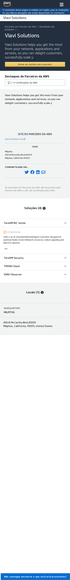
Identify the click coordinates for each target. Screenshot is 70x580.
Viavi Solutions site (15, 139)
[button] (61, 4)
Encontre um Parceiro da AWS (21, 26)
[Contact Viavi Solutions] (35, 64)
